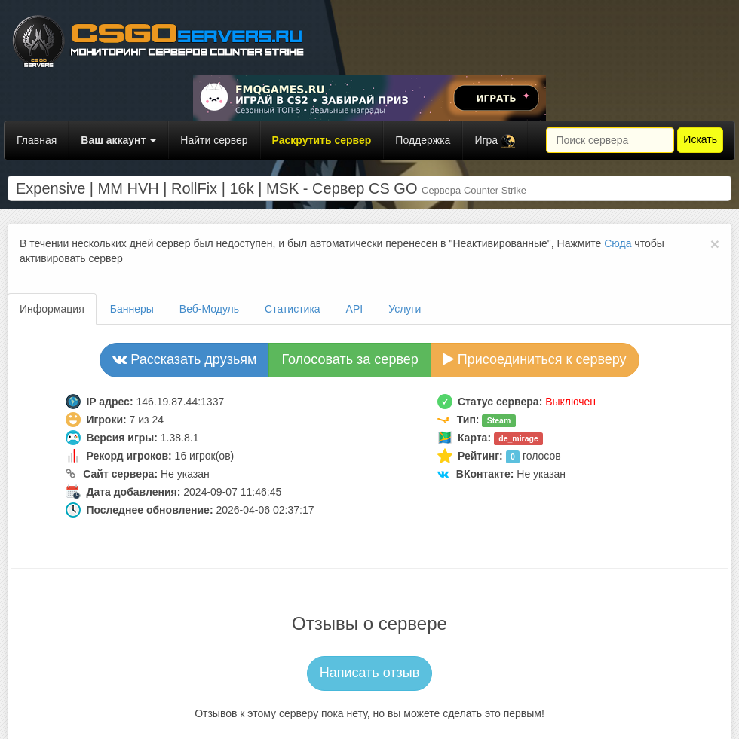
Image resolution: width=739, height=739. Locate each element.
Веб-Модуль (209, 309)
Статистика (292, 309)
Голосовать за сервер (349, 359)
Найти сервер (213, 140)
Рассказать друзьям (184, 359)
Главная (37, 140)
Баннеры (132, 309)
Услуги (404, 309)
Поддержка (422, 140)
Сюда (617, 243)
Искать (700, 139)
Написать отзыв (370, 672)
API (354, 309)
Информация (52, 309)
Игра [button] (495, 141)
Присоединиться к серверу (535, 359)
